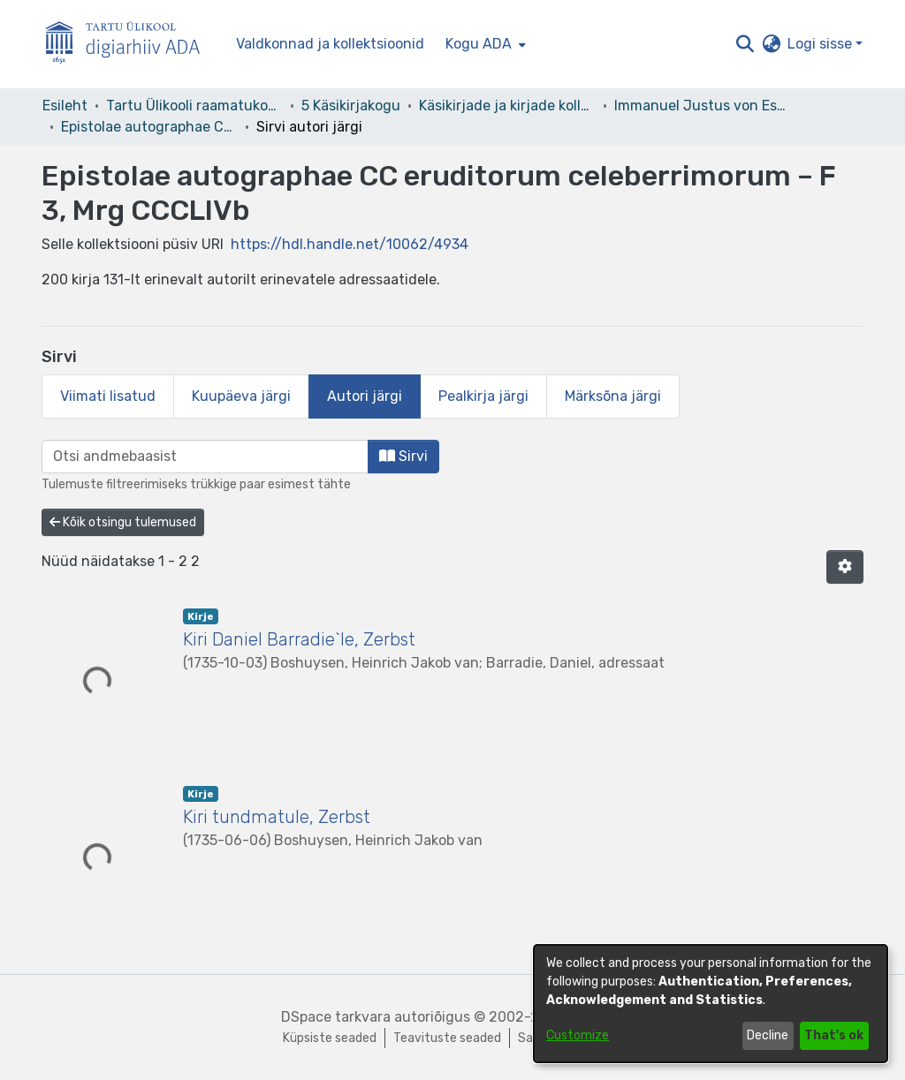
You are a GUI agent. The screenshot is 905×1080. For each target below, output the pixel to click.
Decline (767, 1035)
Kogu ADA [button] (478, 43)
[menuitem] (484, 44)
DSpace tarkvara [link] (336, 1016)
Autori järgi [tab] (364, 396)
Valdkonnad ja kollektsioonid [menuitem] (330, 43)
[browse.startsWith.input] (205, 456)
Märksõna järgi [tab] (613, 396)
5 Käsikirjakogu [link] (350, 105)
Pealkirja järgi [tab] (483, 396)
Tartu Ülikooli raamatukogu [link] (194, 105)
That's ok (833, 1035)
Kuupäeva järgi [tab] (241, 396)
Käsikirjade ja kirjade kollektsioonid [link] (507, 105)
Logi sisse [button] (821, 43)
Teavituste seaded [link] (447, 1038)
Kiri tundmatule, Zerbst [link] (276, 816)
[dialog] (710, 1003)
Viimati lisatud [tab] (108, 396)
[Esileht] (130, 44)
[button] (745, 44)
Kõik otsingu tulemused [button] (122, 522)
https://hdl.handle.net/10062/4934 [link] (349, 244)
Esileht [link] (64, 105)
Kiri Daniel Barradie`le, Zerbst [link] (299, 639)
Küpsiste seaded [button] (329, 1038)
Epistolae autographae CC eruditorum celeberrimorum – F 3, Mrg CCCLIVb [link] (149, 126)
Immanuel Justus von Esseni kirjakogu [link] (702, 105)
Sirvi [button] (403, 456)
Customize (577, 1035)
